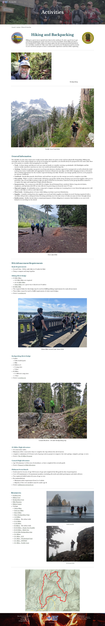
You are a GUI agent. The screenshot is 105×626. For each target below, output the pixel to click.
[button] (103, 2)
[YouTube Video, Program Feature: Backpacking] (74, 66)
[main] (52, 12)
